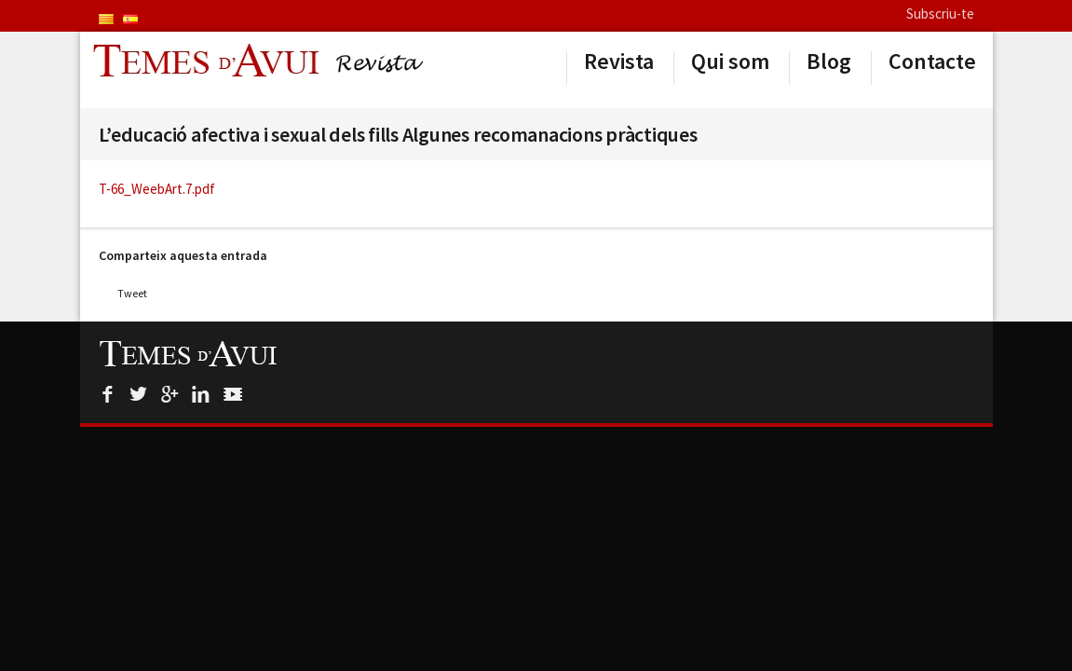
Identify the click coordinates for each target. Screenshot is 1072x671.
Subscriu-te (940, 13)
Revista (619, 61)
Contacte (932, 61)
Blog (829, 61)
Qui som (730, 61)
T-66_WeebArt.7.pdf (157, 189)
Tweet (132, 293)
